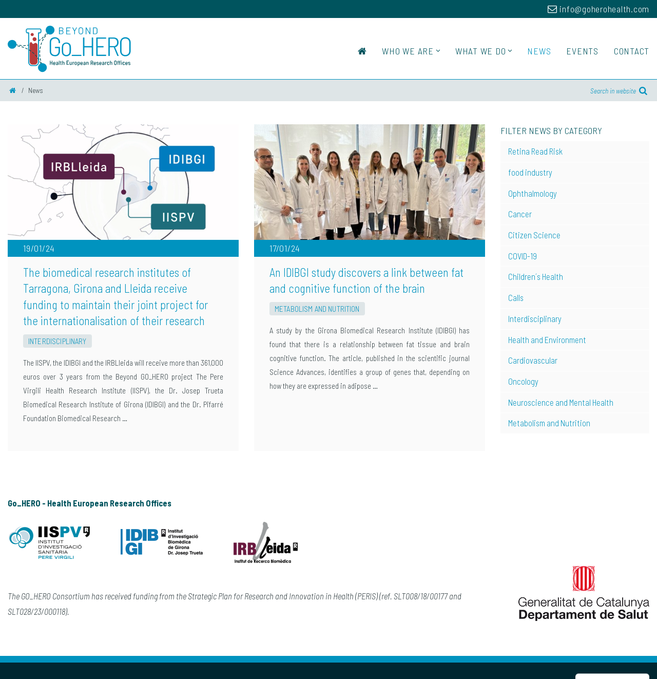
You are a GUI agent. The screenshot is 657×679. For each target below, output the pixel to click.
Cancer (520, 214)
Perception (633, 667)
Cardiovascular (532, 360)
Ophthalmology (532, 193)
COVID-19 (522, 256)
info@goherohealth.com (598, 8)
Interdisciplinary (57, 341)
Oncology (523, 381)
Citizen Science (534, 235)
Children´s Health (535, 276)
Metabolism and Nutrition (317, 308)
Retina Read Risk (535, 151)
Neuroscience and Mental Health (560, 402)
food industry (530, 172)
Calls (516, 297)
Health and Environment (547, 339)
